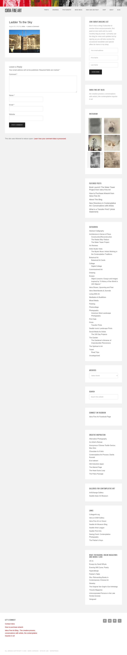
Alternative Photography (98, 439)
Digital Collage (96, 266)
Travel (91, 349)
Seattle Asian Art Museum (98, 496)
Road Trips (95, 352)
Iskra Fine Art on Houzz (97, 521)
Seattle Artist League (96, 528)
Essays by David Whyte (97, 564)
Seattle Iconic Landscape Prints (100, 328)
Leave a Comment (33, 26)
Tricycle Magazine (95, 590)
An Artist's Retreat (95, 442)
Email (11, 105)
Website (12, 114)
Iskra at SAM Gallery (96, 518)
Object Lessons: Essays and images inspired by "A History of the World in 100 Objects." (104, 281)
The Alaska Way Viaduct (100, 239)
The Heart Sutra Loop (97, 470)
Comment (13, 74)
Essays (92, 276)
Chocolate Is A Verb (96, 451)
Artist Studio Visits (95, 249)
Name (11, 95)
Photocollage (94, 307)
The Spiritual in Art (96, 346)
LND (47, 650)
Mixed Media (94, 300)
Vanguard (92, 599)
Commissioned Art (96, 269)
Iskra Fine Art (13, 9)
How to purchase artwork (14, 627)
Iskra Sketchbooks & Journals (100, 291)
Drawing (92, 273)
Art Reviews (93, 245)
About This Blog (95, 200)
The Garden (93, 338)
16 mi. (91, 561)
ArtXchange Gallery (96, 492)
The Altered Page (95, 467)
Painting (92, 304)
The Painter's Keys (96, 540)
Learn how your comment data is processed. (50, 138)
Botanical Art (93, 257)
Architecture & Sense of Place (100, 234)
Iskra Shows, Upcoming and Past (101, 287)
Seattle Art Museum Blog (98, 524)
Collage (92, 263)
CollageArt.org (94, 514)
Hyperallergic (94, 571)
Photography (94, 310)
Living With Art (94, 294)
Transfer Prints (96, 325)
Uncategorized (94, 355)
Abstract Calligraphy (96, 231)
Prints (91, 322)
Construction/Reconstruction (101, 237)
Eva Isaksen (93, 461)
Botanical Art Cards (98, 260)
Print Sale (92, 319)
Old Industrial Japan (96, 464)
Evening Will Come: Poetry (99, 567)
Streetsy (92, 583)
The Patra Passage (96, 474)
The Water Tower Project (100, 242)
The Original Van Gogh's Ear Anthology (103, 587)
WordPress (54, 650)
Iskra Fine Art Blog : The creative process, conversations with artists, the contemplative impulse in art (21, 633)
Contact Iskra (10, 624)
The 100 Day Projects (99, 334)
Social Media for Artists (97, 332)
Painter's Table (94, 574)
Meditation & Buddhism (97, 297)
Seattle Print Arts (95, 531)
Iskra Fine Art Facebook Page (100, 417)
